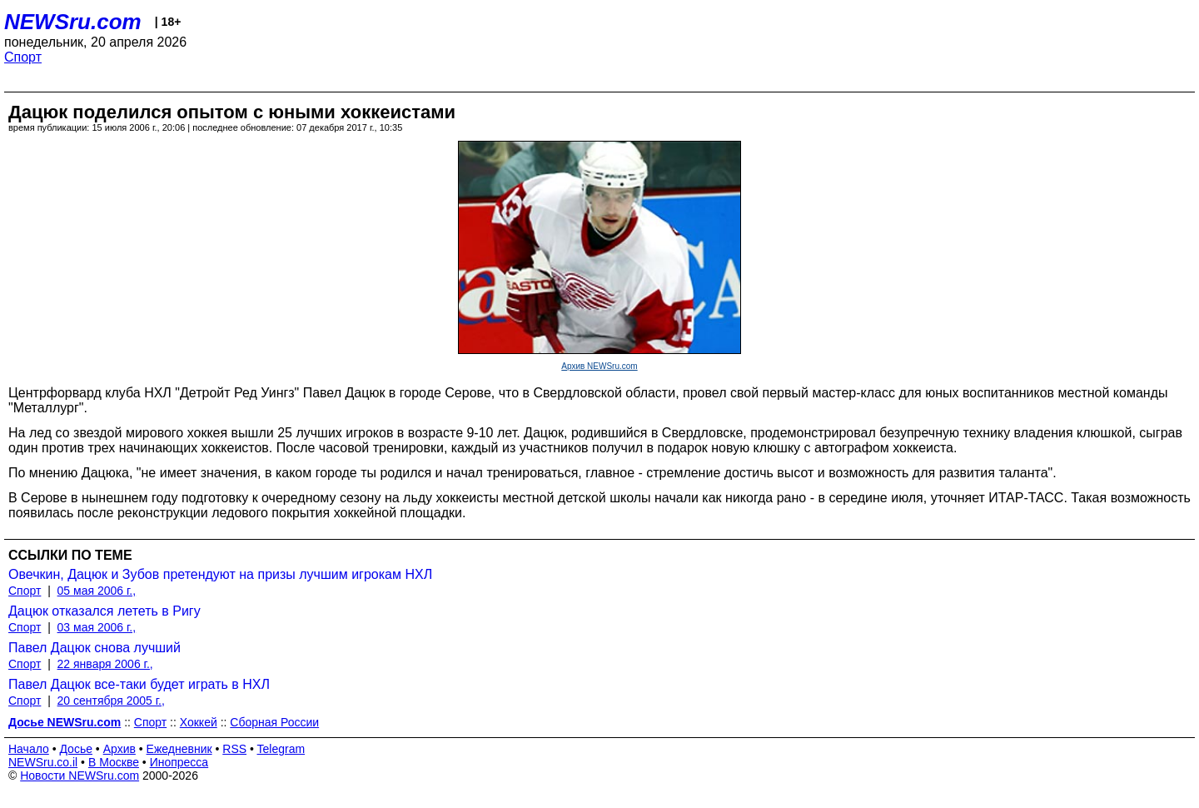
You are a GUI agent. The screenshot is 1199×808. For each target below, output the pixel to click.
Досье (75, 749)
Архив (119, 749)
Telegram (281, 749)
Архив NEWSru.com (599, 366)
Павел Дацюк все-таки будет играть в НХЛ (139, 684)
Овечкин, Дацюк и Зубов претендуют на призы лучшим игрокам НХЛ (220, 574)
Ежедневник (179, 749)
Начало (28, 749)
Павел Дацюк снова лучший (94, 648)
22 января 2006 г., (105, 664)
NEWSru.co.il (42, 762)
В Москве (113, 762)
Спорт (23, 57)
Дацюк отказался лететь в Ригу (104, 611)
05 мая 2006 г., (97, 590)
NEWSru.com (73, 21)
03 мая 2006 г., (97, 627)
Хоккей (198, 722)
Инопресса (179, 762)
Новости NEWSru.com (79, 775)
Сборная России (274, 722)
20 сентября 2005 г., (111, 700)
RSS (234, 749)
